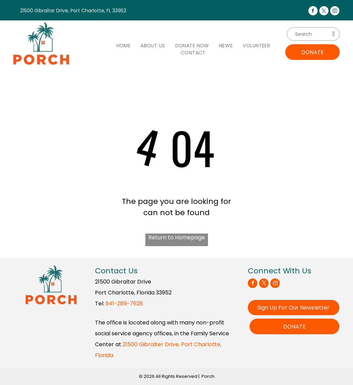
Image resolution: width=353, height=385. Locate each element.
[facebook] (313, 11)
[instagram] (334, 11)
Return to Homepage (176, 237)
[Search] (313, 34)
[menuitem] (123, 45)
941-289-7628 (124, 303)
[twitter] (323, 11)
